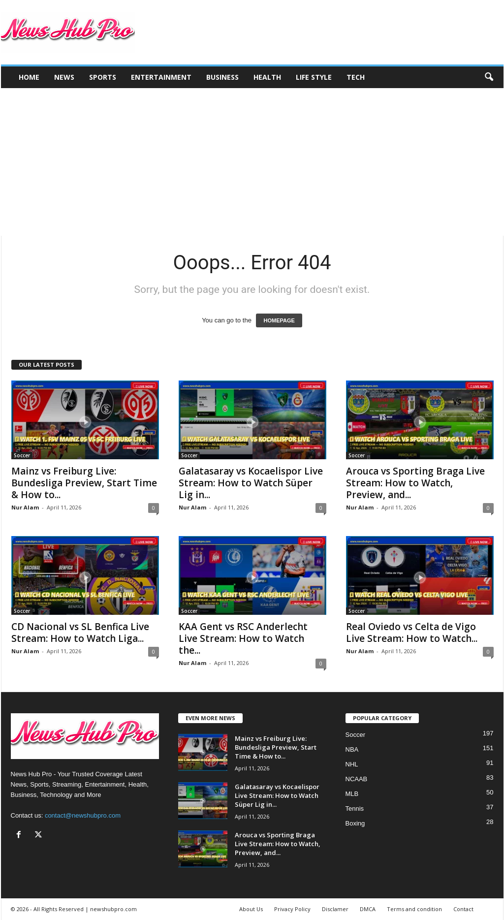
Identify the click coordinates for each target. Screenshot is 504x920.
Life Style (314, 77)
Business (222, 77)
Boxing (355, 823)
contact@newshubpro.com (83, 815)
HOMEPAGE (278, 320)
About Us (251, 909)
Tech (355, 77)
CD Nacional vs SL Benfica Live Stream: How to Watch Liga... (80, 632)
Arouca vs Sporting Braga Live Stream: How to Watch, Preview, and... (415, 483)
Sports (102, 77)
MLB (352, 793)
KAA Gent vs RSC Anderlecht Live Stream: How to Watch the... (243, 638)
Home (29, 77)
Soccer (22, 455)
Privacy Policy (292, 909)
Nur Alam (25, 507)
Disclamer (335, 909)
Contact (463, 909)
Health (267, 77)
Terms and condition (414, 909)
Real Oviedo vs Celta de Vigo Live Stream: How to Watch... (411, 632)
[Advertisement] (252, 162)
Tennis (355, 808)
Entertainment (161, 77)
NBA (352, 749)
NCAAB (357, 779)
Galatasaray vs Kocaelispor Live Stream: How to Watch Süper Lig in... (251, 483)
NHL (352, 764)
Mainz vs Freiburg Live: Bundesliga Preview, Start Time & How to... (84, 483)
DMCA (368, 909)
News (64, 77)
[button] (489, 77)
